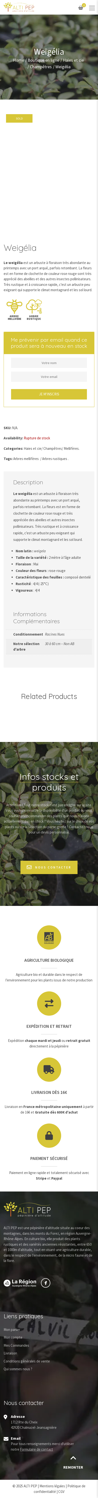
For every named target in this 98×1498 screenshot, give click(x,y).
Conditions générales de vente (27, 1361)
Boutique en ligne (43, 60)
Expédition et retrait (49, 1026)
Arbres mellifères (26, 458)
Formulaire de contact (36, 1449)
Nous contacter (49, 867)
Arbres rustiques (54, 458)
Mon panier (12, 1329)
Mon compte (13, 1337)
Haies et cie (73, 60)
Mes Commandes (16, 1345)
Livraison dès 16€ (49, 1092)
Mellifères (71, 448)
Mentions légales (52, 1486)
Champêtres (41, 67)
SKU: (7, 428)
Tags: (8, 458)
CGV (61, 1491)
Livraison (10, 1353)
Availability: (13, 438)
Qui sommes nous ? (18, 1369)
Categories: (13, 448)
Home (18, 60)
